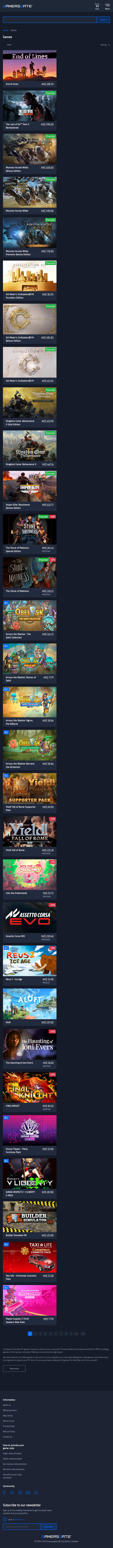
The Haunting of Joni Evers (19, 1062)
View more (14, 1368)
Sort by (104, 45)
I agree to (16, 1519)
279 (83, 1334)
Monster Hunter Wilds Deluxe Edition (17, 169)
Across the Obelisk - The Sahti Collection (18, 635)
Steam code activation (12, 1458)
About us (7, 1405)
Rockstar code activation (13, 1469)
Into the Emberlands (16, 893)
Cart (97, 8)
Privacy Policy (9, 1426)
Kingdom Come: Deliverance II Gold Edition (20, 422)
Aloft (8, 1022)
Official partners (10, 1410)
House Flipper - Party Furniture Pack (17, 1150)
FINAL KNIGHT (13, 1105)
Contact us (7, 1436)
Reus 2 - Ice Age (14, 979)
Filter (9, 45)
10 (76, 1334)
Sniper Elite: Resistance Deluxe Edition (18, 506)
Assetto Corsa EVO (15, 936)
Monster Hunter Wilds (17, 210)
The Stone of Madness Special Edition (17, 549)
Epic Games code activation (15, 1464)
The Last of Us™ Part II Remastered (17, 126)
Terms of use (8, 1420)
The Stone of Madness (17, 591)
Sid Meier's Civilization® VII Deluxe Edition (20, 339)
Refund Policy (9, 1431)
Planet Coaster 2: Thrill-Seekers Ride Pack (17, 1320)
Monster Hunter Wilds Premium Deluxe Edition (18, 253)
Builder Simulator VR (16, 1235)
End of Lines (12, 84)
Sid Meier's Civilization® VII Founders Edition (20, 296)
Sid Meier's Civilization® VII (20, 380)
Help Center (8, 1415)
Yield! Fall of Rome (15, 850)
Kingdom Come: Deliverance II (21, 464)
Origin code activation (12, 1453)
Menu (107, 8)
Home (5, 30)
